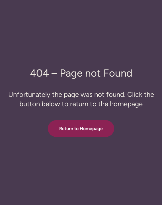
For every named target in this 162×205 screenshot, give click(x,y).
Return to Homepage (81, 128)
